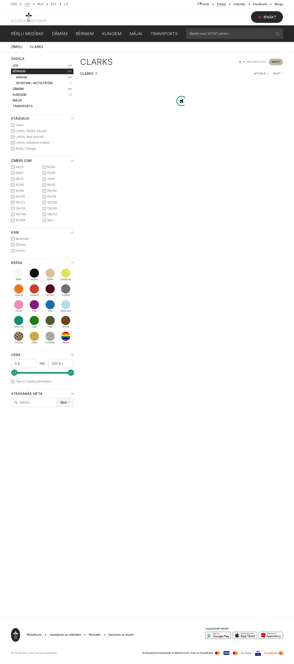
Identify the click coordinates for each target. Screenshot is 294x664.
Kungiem (42, 94)
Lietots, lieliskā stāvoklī (31, 131)
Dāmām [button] (60, 33)
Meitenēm (22, 238)
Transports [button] (164, 33)
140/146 (21, 214)
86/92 (51, 184)
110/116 (51, 196)
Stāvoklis (20, 118)
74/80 (51, 179)
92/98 (20, 190)
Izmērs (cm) (21, 160)
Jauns (20, 125)
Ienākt (267, 17)
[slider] (14, 373)
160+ (50, 220)
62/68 (51, 173)
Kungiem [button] (111, 33)
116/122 (20, 202)
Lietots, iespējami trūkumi (33, 142)
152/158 (21, 220)
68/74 (19, 179)
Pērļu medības (27, 33)
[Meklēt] (278, 33)
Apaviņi (44, 77)
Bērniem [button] (85, 33)
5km (63, 402)
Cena (16, 354)
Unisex (20, 250)
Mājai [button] (136, 33)
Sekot (276, 61)
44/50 (19, 167)
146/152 (52, 214)
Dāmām (42, 89)
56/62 (20, 173)
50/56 (51, 167)
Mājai (17, 100)
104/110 (20, 196)
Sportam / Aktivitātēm (44, 83)
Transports (23, 106)
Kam (15, 232)
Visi (42, 65)
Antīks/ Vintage (26, 148)
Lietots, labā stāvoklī (29, 136)
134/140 (52, 208)
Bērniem (42, 71)
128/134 (21, 208)
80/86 (20, 184)
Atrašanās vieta (26, 393)
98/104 (52, 190)
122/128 (52, 202)
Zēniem (21, 244)
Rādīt (276, 73)
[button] (117, 635)
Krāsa (16, 262)
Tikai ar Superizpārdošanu (34, 381)
